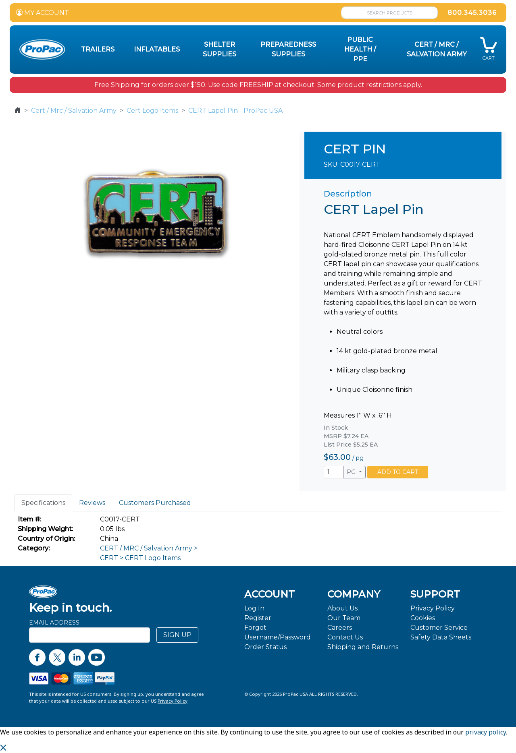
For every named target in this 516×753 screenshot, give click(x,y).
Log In (254, 608)
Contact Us (345, 637)
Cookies (422, 618)
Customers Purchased (155, 503)
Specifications (43, 503)
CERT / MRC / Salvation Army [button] (437, 49)
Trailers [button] (97, 49)
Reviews (92, 503)
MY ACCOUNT (42, 13)
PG (352, 472)
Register (257, 618)
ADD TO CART (397, 472)
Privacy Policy (432, 608)
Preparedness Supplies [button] (288, 49)
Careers (339, 627)
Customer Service (439, 627)
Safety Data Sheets (440, 637)
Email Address (54, 622)
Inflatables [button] (157, 49)
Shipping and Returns (362, 647)
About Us (342, 608)
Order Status (265, 647)
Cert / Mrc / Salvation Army (74, 110)
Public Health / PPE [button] (360, 49)
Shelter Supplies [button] (219, 49)
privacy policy (485, 732)
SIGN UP (177, 635)
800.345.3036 (472, 13)
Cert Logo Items (152, 110)
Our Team (343, 618)
